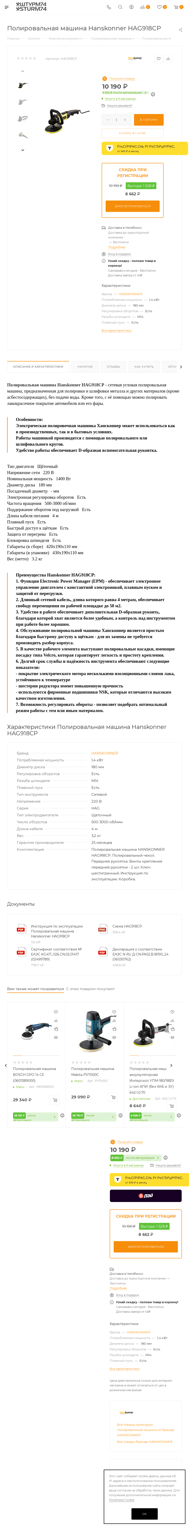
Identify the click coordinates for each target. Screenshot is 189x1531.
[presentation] (22, 71)
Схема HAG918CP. (127, 926)
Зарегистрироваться (133, 206)
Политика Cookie (121, 1500)
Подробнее (116, 247)
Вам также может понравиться (35, 989)
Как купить (144, 366)
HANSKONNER (130, 294)
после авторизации (125, 92)
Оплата (174, 366)
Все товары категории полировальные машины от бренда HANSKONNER (145, 1431)
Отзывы (113, 366)
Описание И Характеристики (38, 366)
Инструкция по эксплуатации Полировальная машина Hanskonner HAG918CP (57, 931)
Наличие (85, 366)
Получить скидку (122, 78)
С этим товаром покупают (90, 989)
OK (144, 1514)
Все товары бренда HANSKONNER (144, 1443)
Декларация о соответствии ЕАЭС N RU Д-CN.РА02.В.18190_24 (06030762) (140, 954)
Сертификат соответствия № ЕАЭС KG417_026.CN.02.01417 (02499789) (56, 954)
